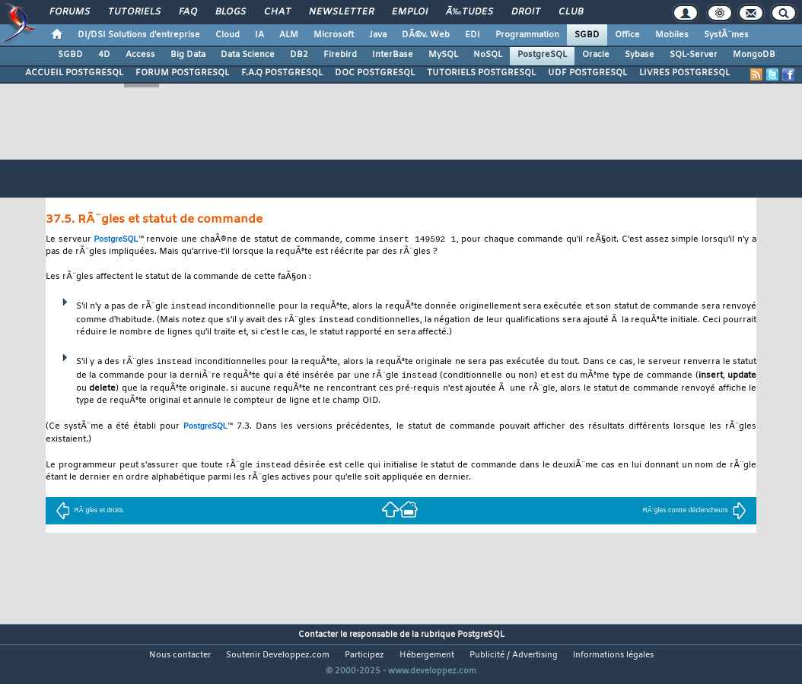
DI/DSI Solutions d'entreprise (139, 35)
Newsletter (341, 12)
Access (140, 54)
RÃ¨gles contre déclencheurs (694, 513)
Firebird (340, 54)
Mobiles (672, 35)
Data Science (248, 54)
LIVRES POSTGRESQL (684, 73)
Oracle (595, 54)
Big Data (187, 54)
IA (259, 35)
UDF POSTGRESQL (587, 73)
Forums (69, 12)
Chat (277, 12)
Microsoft (333, 35)
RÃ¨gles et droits (89, 513)
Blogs (230, 12)
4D (104, 54)
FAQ (188, 12)
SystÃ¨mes (726, 35)
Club (570, 12)
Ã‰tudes (469, 12)
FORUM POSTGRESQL (182, 73)
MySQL (443, 54)
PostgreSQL (542, 54)
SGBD (587, 35)
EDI (472, 35)
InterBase (392, 54)
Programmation (527, 35)
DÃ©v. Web (426, 35)
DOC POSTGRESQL (375, 73)
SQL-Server (694, 54)
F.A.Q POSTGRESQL (282, 73)
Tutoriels (134, 12)
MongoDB (754, 54)
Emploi (409, 12)
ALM (288, 35)
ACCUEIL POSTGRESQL (74, 73)
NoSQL (487, 54)
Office (627, 35)
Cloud (227, 35)
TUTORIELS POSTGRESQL (481, 73)
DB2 (299, 54)
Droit (526, 12)
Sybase (639, 54)
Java (378, 35)
